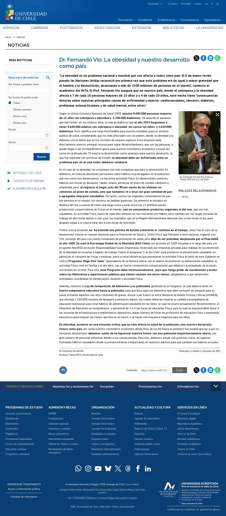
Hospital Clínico (100, 439)
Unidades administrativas (105, 454)
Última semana (19, 109)
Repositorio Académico (190, 423)
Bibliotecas (171, 28)
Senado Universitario (103, 423)
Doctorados (12, 428)
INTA (185, 197)
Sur (136, 489)
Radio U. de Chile (143, 428)
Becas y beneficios (59, 434)
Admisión (14, 28)
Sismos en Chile (186, 449)
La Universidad (206, 28)
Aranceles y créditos (60, 428)
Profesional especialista (19, 439)
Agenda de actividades (147, 418)
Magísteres (12, 434)
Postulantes (125, 20)
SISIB (73, 506)
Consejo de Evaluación (104, 428)
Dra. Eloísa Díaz (104, 489)
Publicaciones (141, 449)
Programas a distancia (18, 454)
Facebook (203, 58)
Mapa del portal (117, 497)
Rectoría (96, 413)
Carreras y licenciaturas (18, 413)
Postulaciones (56, 418)
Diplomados (12, 423)
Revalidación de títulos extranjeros (61, 451)
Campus (64, 489)
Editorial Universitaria (146, 454)
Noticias (21, 37)
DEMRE (52, 413)
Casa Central (132, 484)
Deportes (139, 434)
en (206, 3)
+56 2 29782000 (76, 497)
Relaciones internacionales (106, 449)
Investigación (107, 28)
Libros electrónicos (188, 428)
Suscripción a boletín (29, 189)
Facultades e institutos (104, 434)
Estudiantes (145, 20)
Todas (14, 103)
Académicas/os (166, 20)
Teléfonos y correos (96, 497)
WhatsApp (217, 58)
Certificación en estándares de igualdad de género (194, 509)
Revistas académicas (188, 439)
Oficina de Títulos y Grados (63, 444)
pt (218, 3)
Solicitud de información (24, 496)
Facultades (153, 3)
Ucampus (195, 413)
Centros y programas (103, 444)
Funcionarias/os (190, 20)
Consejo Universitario (103, 418)
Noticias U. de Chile (27, 173)
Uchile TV (161, 428)
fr (212, 3)
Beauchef (89, 489)
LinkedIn (210, 58)
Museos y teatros (143, 439)
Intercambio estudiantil (61, 439)
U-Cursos (172, 3)
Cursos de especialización (20, 444)
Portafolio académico (189, 444)
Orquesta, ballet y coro (147, 444)
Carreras (41, 28)
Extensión (140, 28)
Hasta (12, 142)
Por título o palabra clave (23, 84)
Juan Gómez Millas (123, 489)
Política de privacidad (123, 506)
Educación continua (16, 449)
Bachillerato (12, 418)
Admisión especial (58, 423)
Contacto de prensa (28, 181)
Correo (197, 3)
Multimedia (140, 423)
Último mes (17, 116)
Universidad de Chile (87, 506)
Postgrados (72, 28)
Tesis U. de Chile (186, 434)
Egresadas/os (212, 20)
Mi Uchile (186, 3)
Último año (17, 122)
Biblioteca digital (186, 418)
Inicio (8, 37)
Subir (63, 370)
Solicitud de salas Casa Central (194, 454)
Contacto (131, 497)
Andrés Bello (76, 489)
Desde (12, 129)
